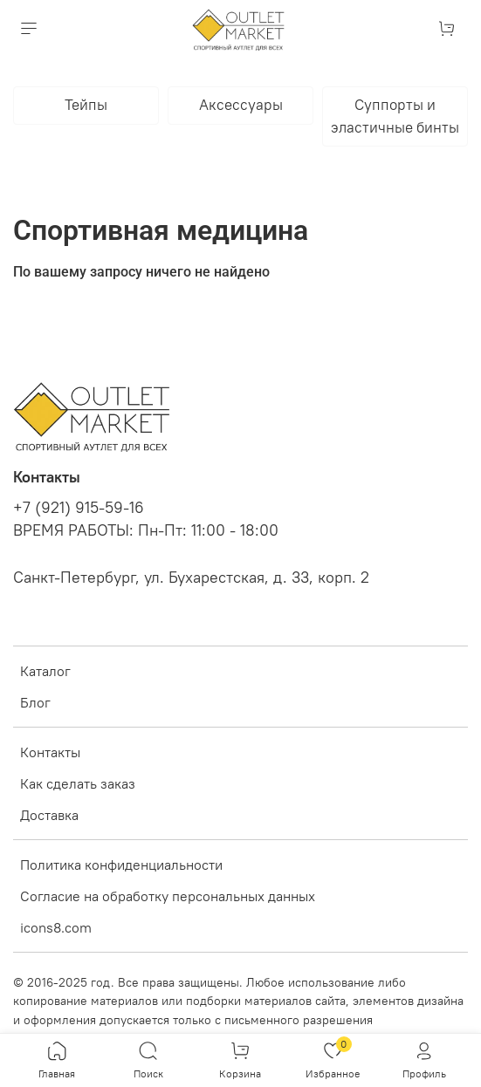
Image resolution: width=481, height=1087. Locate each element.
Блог (35, 702)
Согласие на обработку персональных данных (167, 896)
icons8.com (56, 927)
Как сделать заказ (77, 783)
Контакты (50, 752)
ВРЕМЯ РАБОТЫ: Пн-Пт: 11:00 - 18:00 (145, 530)
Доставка (49, 815)
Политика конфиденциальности (121, 864)
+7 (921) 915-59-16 (78, 507)
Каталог (45, 671)
